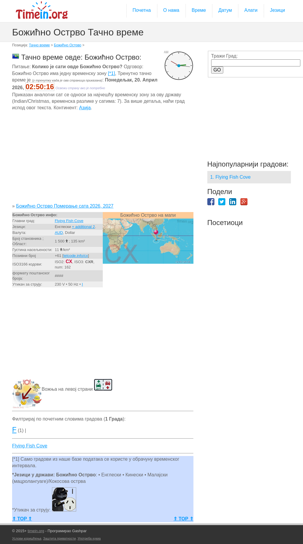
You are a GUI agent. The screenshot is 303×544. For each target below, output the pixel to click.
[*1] (111, 73)
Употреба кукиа (89, 538)
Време (199, 10)
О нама (171, 10)
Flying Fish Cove (69, 221)
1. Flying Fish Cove (230, 177)
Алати (251, 10)
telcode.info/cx (75, 255)
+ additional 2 (83, 226)
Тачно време (39, 45)
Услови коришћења (26, 538)
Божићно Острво (67, 45)
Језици (277, 10)
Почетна (142, 10)
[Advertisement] (102, 159)
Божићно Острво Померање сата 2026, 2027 (64, 206)
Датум (225, 10)
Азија (85, 107)
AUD (59, 232)
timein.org (36, 531)
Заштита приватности (59, 538)
